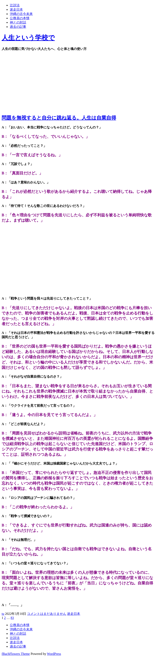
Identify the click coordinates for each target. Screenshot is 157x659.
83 (12, 618)
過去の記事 (18, 26)
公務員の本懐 (19, 18)
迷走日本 (16, 9)
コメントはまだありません (46, 613)
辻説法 (15, 5)
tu (3, 613)
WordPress (54, 654)
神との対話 (18, 22)
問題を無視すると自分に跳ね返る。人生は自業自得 (59, 117)
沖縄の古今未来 (21, 14)
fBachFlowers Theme (16, 654)
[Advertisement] (78, 81)
